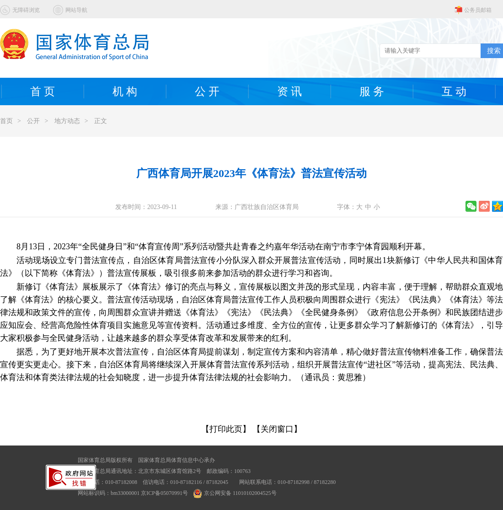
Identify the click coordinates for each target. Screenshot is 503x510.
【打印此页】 (226, 429)
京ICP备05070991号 (164, 493)
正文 (100, 121)
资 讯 (289, 91)
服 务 (371, 91)
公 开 (207, 91)
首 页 (42, 91)
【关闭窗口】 (277, 429)
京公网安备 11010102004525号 (235, 493)
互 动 (454, 91)
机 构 (124, 91)
